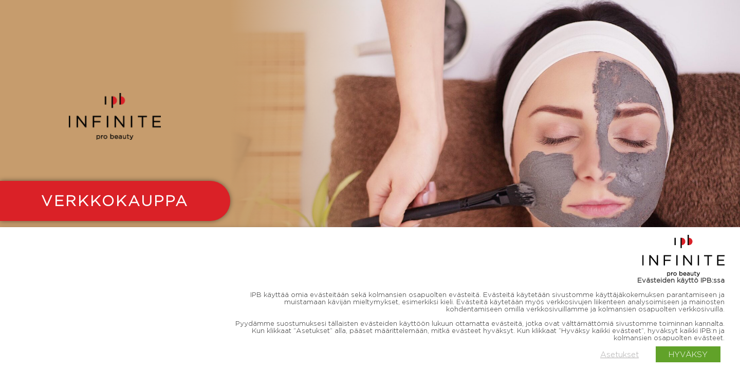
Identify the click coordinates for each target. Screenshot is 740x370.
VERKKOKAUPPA (115, 201)
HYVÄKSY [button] (688, 354)
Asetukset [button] (619, 354)
